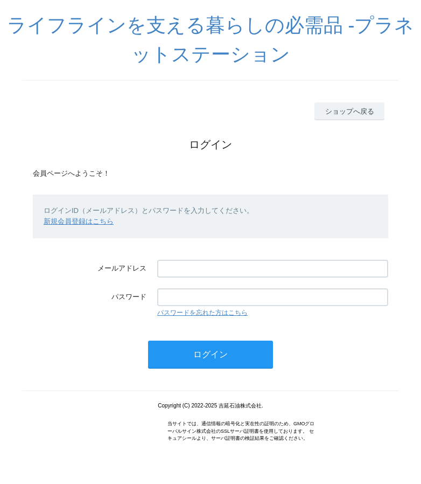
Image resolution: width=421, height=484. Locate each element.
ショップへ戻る (349, 111)
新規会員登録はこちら (79, 221)
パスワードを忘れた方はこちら (202, 312)
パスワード (128, 297)
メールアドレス (121, 268)
